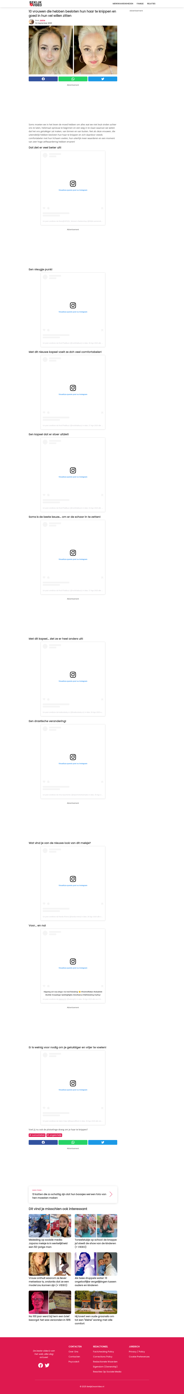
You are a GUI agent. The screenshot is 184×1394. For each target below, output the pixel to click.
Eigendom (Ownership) (105, 1366)
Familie (140, 3)
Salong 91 (62, 999)
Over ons (73, 1351)
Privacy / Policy (137, 1351)
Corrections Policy (102, 1356)
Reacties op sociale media (107, 1371)
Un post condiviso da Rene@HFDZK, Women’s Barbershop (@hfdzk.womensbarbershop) (76, 221)
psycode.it (74, 1361)
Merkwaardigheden (123, 3)
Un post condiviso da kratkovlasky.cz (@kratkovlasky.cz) (63, 712)
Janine (42, 20)
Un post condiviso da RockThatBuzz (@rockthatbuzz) (62, 343)
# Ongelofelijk (54, 1135)
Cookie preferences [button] (139, 1356)
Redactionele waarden (105, 1361)
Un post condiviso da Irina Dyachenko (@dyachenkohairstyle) (65, 795)
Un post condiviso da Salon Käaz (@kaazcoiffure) (61, 1121)
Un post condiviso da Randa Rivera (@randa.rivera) (62, 917)
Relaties (151, 3)
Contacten (74, 1356)
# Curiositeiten (37, 1135)
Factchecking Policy (103, 1351)
